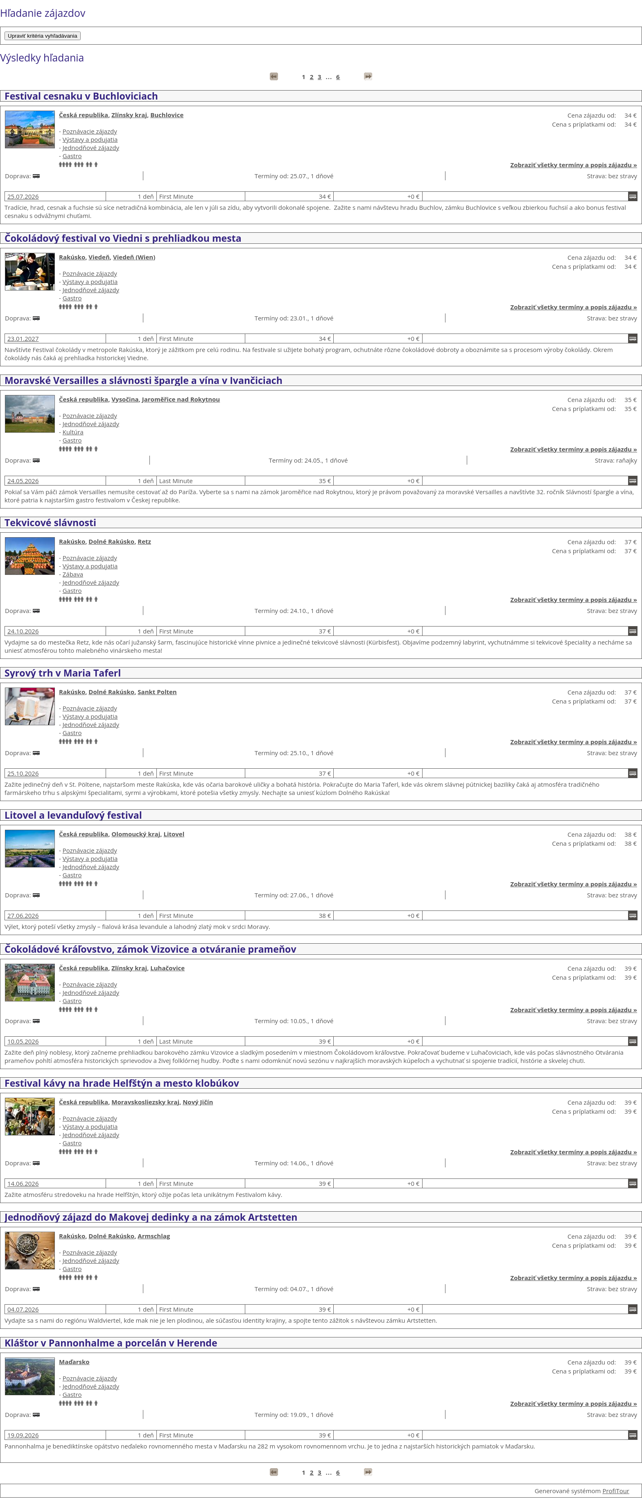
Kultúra (73, 432)
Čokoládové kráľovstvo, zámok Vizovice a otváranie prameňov (150, 949)
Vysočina (124, 399)
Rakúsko (72, 257)
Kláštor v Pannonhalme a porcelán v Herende (111, 1342)
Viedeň (98, 257)
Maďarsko (74, 1362)
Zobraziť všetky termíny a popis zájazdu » (574, 165)
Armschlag (154, 1236)
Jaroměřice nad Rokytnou (181, 399)
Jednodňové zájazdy (91, 147)
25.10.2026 (23, 773)
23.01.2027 (23, 338)
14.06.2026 (23, 1183)
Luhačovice (167, 968)
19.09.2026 (23, 1435)
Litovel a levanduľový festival (73, 815)
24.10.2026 (23, 631)
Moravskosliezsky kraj (145, 1102)
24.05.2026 (23, 481)
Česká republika (83, 115)
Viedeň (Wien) (134, 257)
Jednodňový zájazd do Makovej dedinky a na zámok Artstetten (151, 1217)
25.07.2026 (23, 196)
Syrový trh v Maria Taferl (63, 672)
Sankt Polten (157, 692)
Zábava (73, 574)
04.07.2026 (23, 1309)
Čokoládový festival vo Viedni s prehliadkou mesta (123, 238)
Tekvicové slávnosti (50, 522)
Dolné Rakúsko (111, 541)
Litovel (173, 834)
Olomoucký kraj (135, 834)
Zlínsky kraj (129, 115)
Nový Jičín (198, 1102)
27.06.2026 (23, 915)
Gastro (72, 156)
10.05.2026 (23, 1041)
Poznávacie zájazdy (90, 131)
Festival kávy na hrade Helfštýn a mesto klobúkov (122, 1083)
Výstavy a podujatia (90, 139)
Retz (144, 541)
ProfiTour (615, 1491)
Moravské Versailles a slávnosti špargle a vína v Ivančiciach (144, 380)
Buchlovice (166, 115)
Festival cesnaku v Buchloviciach (81, 95)
